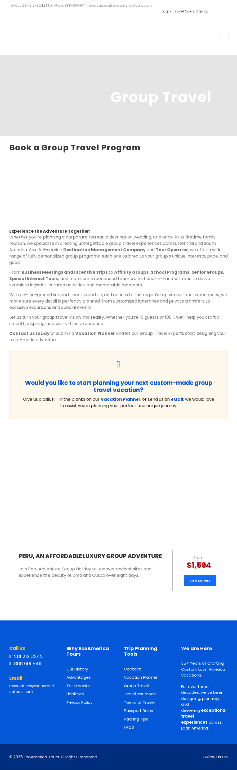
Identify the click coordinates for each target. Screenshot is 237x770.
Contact (132, 669)
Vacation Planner (141, 677)
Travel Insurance (140, 694)
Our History (77, 669)
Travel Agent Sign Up (191, 11)
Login (166, 11)
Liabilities (75, 694)
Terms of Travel (139, 702)
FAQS (129, 727)
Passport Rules (138, 710)
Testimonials (79, 685)
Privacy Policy (79, 702)
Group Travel (136, 685)
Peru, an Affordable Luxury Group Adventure (90, 556)
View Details (200, 580)
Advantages (78, 677)
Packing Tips (136, 719)
